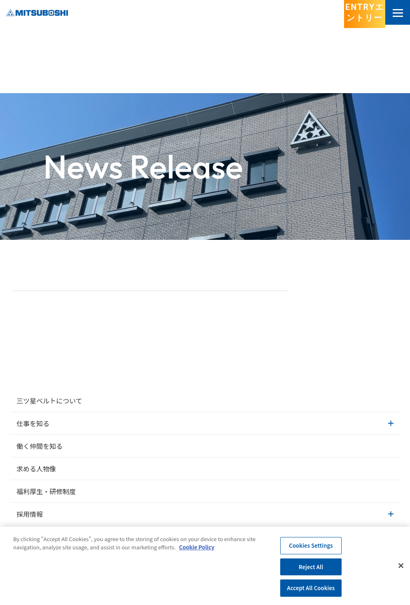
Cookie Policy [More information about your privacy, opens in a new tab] (196, 547)
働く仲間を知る (39, 446)
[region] (205, 566)
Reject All (311, 567)
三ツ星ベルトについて (49, 401)
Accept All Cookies (311, 588)
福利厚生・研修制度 (46, 491)
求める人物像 (36, 469)
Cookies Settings (311, 545)
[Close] (401, 566)
